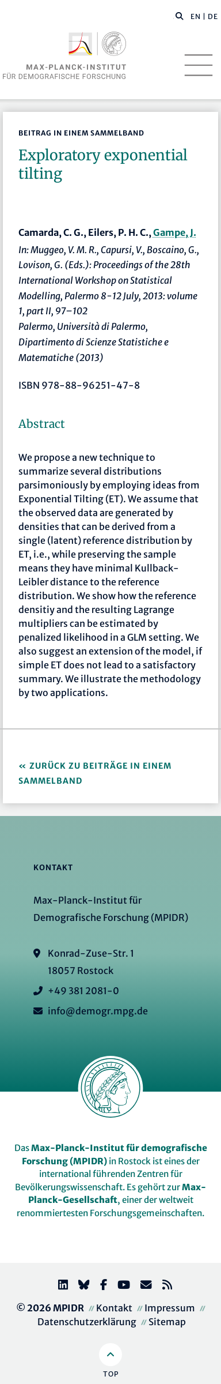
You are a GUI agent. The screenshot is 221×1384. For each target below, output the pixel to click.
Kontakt (114, 1308)
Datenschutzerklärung (86, 1321)
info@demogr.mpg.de (98, 1011)
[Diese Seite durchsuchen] (173, 16)
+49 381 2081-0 (83, 990)
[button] (180, 15)
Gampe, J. (174, 232)
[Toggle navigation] (198, 65)
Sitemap (167, 1321)
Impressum (169, 1308)
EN (195, 16)
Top (111, 1374)
